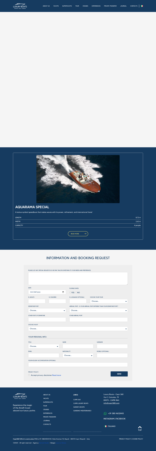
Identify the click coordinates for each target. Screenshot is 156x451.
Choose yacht (33, 324)
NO (78, 292)
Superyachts (67, 6)
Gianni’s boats (79, 407)
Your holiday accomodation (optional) (42, 360)
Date (29, 288)
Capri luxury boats (80, 403)
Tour (77, 6)
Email (30, 351)
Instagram (109, 419)
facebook (121, 419)
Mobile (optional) (103, 351)
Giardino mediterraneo (82, 411)
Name (64, 342)
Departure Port (33, 306)
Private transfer (110, 6)
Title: (30, 342)
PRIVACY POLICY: (33, 372)
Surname (100, 342)
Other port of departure (36, 315)
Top (140, 430)
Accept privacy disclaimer (45, 375)
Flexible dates (74, 288)
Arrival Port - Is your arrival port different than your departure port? (93, 306)
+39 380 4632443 (116, 413)
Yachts (56, 6)
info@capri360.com (111, 403)
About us (46, 6)
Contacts (133, 6)
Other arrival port (75, 315)
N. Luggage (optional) (76, 297)
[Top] (140, 427)
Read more (56, 375)
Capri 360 (77, 400)
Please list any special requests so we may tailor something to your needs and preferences (59, 270)
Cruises (85, 6)
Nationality (67, 351)
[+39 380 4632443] (105, 413)
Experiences (96, 6)
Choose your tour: (96, 297)
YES (72, 292)
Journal (123, 6)
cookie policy (137, 439)
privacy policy (125, 439)
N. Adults (31, 297)
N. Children (52, 297)
